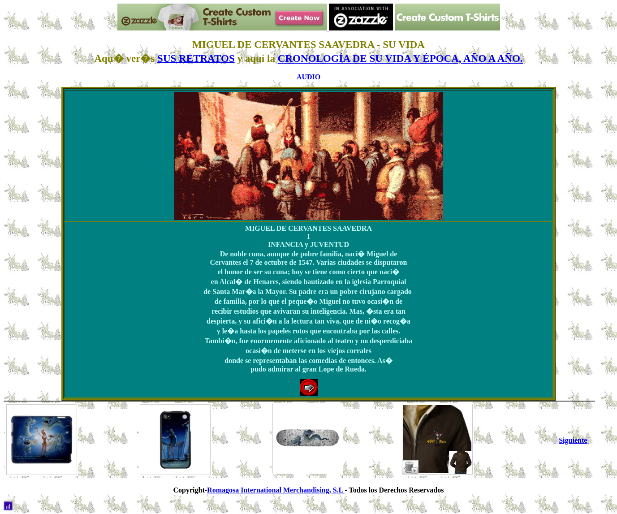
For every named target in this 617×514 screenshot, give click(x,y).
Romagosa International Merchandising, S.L (276, 490)
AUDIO (308, 77)
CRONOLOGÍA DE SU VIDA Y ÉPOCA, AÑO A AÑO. (400, 58)
